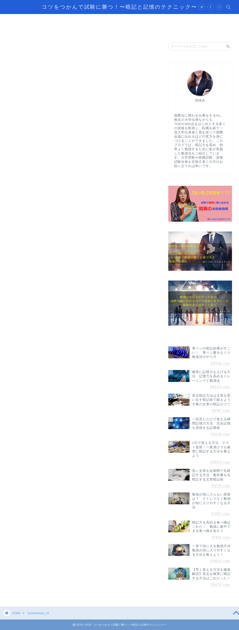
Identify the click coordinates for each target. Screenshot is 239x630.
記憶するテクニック (50, 20)
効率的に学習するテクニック (103, 20)
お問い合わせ (22, 30)
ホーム (16, 20)
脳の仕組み (148, 20)
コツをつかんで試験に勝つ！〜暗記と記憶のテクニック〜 (119, 7)
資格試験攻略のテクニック (191, 20)
